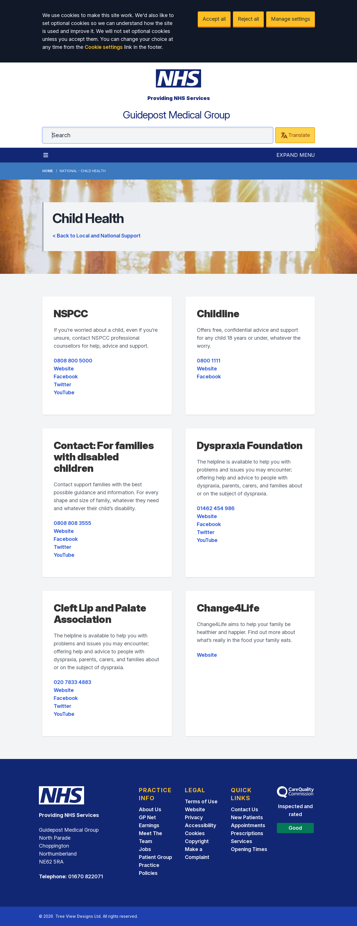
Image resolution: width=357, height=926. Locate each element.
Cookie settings (104, 47)
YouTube (64, 392)
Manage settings (290, 19)
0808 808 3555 (72, 523)
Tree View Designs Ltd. (78, 916)
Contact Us (244, 809)
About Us (150, 809)
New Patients (247, 817)
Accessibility (200, 825)
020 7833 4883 (72, 682)
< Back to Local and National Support (97, 236)
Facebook (66, 376)
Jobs (145, 849)
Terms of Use (201, 801)
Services (241, 841)
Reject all (248, 19)
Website (64, 369)
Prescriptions (247, 833)
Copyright (197, 841)
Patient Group (155, 857)
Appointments (248, 825)
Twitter (62, 384)
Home (47, 171)
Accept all (214, 19)
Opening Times (249, 849)
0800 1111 (208, 361)
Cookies (195, 833)
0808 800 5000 (73, 361)
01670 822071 (85, 876)
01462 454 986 (216, 508)
